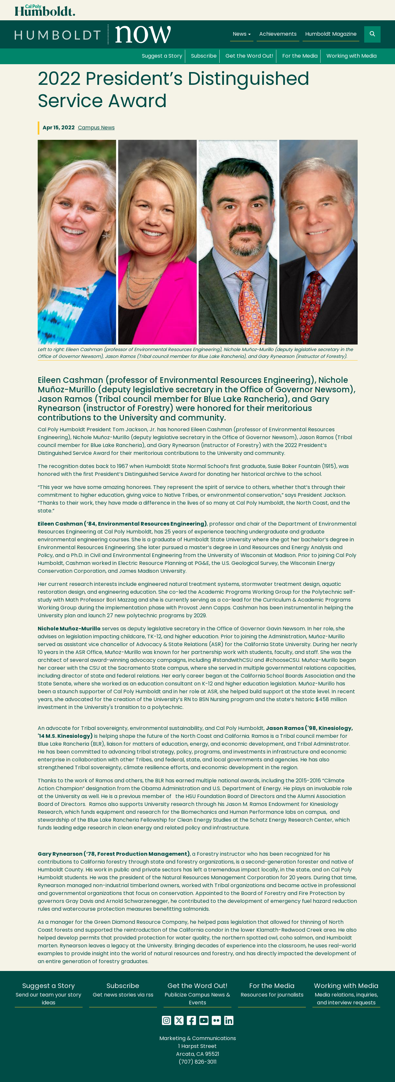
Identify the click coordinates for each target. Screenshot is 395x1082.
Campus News (96, 128)
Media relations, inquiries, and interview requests (346, 994)
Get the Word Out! (249, 56)
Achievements (278, 34)
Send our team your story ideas (48, 994)
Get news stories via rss (123, 990)
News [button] (240, 34)
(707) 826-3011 (198, 1062)
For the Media (300, 56)
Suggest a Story (162, 56)
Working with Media (351, 56)
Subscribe (204, 56)
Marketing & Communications (197, 1038)
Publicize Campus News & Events (197, 994)
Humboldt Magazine (331, 34)
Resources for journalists (272, 990)
